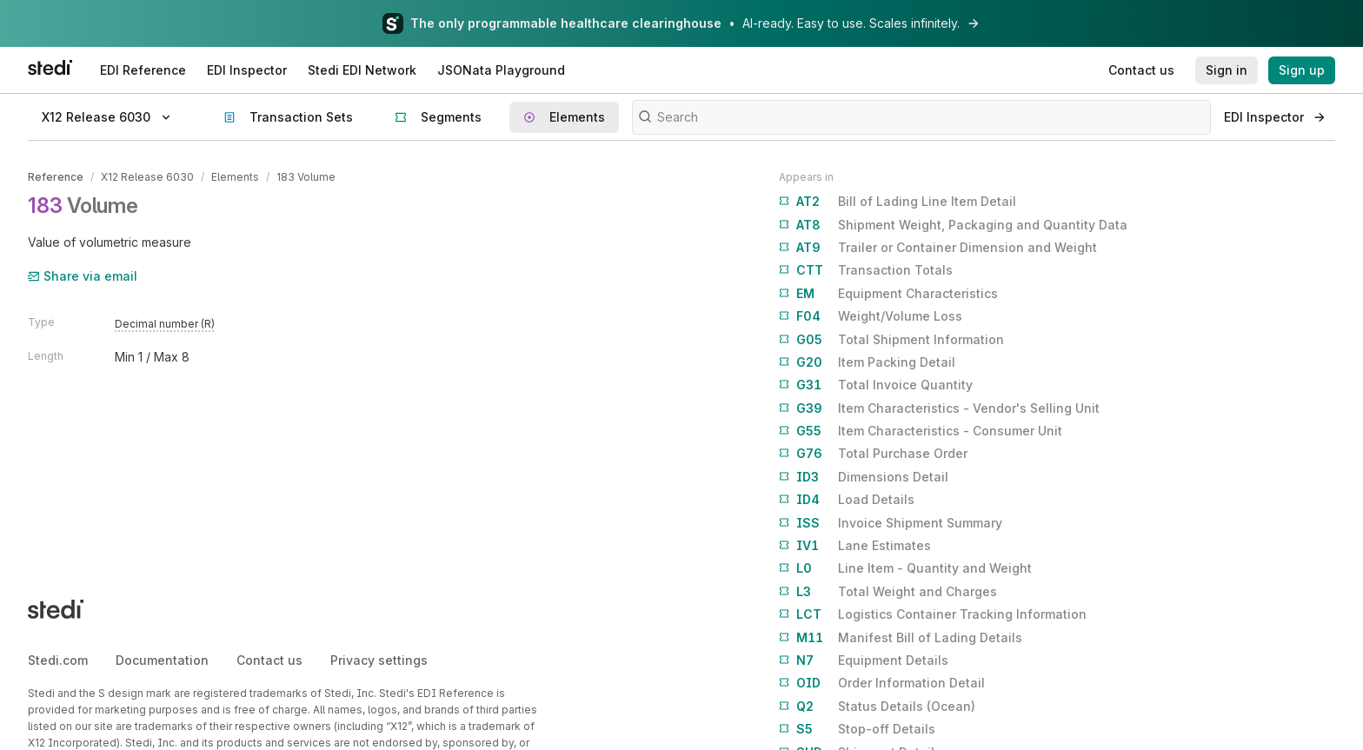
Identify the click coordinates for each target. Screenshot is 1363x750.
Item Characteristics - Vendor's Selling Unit (939, 408)
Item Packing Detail (867, 362)
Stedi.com (58, 660)
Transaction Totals (866, 270)
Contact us (269, 660)
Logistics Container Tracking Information (933, 614)
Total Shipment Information (891, 339)
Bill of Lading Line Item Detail (897, 201)
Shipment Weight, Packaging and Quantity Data (953, 225)
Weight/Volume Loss (870, 316)
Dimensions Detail (863, 477)
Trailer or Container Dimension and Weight (938, 247)
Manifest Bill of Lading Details (900, 637)
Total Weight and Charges (888, 591)
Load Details (846, 499)
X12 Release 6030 (147, 176)
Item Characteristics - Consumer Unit (920, 431)
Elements (235, 176)
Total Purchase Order (873, 453)
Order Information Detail (882, 683)
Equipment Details (863, 660)
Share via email (82, 276)
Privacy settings (379, 660)
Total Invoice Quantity (876, 385)
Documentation (162, 660)
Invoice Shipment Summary (890, 523)
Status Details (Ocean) (877, 706)
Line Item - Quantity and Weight (905, 568)
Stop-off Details (857, 729)
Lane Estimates (855, 545)
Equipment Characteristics (888, 293)
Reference (55, 176)
